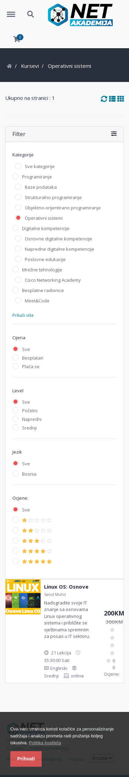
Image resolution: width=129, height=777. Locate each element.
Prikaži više (23, 315)
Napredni (32, 419)
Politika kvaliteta (45, 742)
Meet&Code (37, 301)
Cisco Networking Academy (53, 280)
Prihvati (26, 759)
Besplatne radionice (43, 290)
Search (31, 14)
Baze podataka (41, 187)
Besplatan (32, 358)
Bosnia (29, 474)
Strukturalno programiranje (53, 197)
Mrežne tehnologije (42, 270)
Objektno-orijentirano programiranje (63, 208)
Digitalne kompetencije (45, 228)
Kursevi (30, 65)
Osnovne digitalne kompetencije (58, 239)
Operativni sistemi (44, 218)
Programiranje (37, 177)
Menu (13, 11)
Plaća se (31, 366)
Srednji (29, 428)
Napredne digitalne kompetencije (59, 249)
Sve (26, 349)
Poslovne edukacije (45, 259)
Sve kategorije (40, 166)
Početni (29, 410)
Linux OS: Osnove (66, 586)
